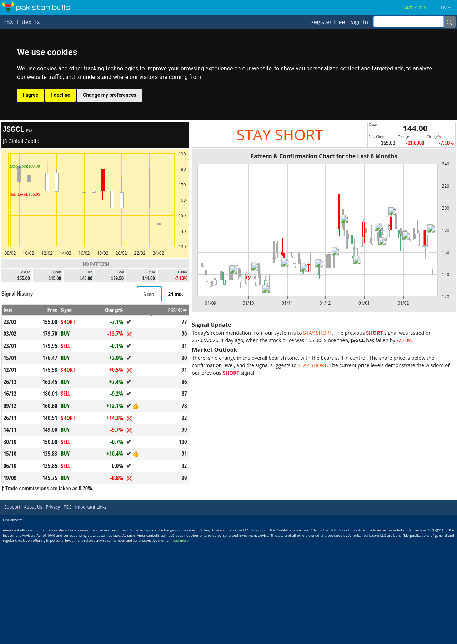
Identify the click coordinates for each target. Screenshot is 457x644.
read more (180, 540)
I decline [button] (60, 95)
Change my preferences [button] (109, 95)
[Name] (449, 22)
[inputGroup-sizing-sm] (408, 21)
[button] (448, 8)
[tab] (149, 294)
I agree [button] (30, 95)
